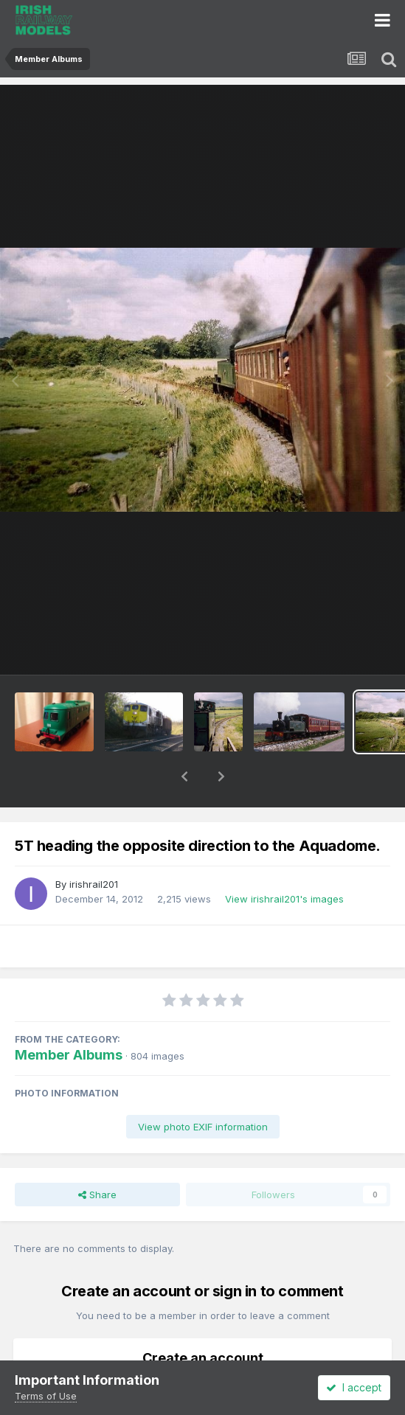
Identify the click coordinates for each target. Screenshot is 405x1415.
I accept (353, 1387)
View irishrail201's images (284, 860)
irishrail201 (93, 846)
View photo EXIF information (203, 1088)
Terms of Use (46, 1396)
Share (97, 1156)
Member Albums (68, 1016)
